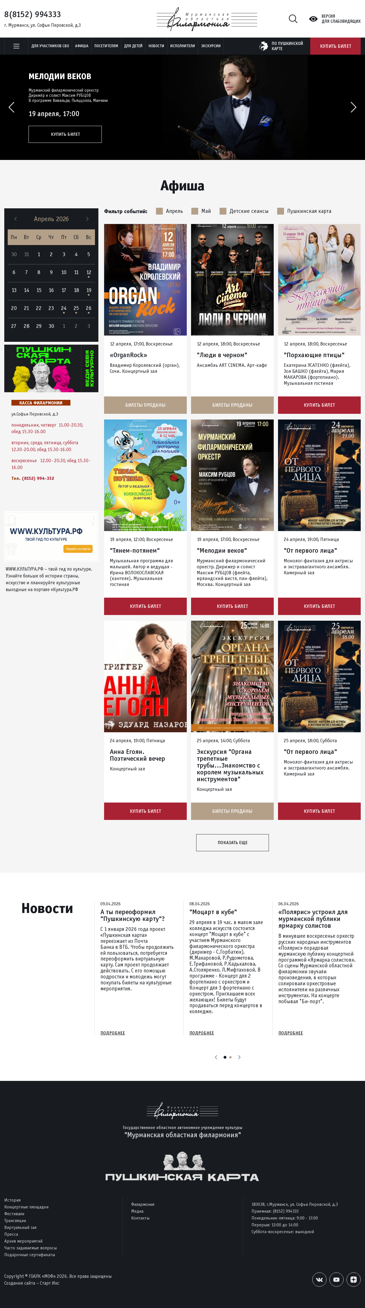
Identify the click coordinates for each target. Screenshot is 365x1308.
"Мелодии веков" (222, 550)
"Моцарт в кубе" (213, 912)
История (12, 1200)
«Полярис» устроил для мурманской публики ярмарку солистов (313, 918)
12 (89, 272)
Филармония (142, 1204)
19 (89, 290)
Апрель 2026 (51, 219)
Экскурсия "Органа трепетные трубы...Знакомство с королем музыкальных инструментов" (230, 765)
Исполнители (182, 46)
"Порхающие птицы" (314, 354)
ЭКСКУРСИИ (211, 46)
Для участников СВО (50, 46)
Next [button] (353, 107)
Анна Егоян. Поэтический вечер (137, 755)
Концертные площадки (26, 1207)
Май (201, 211)
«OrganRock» (128, 354)
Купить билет (335, 46)
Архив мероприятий (23, 1241)
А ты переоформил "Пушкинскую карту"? (132, 915)
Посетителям (106, 46)
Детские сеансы (244, 211)
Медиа (137, 1211)
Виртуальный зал (20, 1227)
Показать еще (233, 842)
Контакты (140, 1218)
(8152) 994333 (286, 1211)
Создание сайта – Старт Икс (31, 1283)
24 (63, 308)
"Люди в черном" (222, 354)
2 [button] (230, 1057)
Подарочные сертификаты (29, 1254)
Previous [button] (11, 107)
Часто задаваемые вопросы (30, 1248)
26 (89, 308)
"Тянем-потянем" (135, 550)
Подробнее (112, 1033)
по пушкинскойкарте (287, 46)
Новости (156, 46)
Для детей (133, 46)
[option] (182, 107)
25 (76, 308)
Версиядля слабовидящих (341, 19)
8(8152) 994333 (32, 14)
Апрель (169, 211)
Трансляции (15, 1220)
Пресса (11, 1234)
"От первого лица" (310, 550)
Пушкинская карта (304, 211)
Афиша (81, 46)
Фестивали (14, 1213)
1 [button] (225, 1057)
